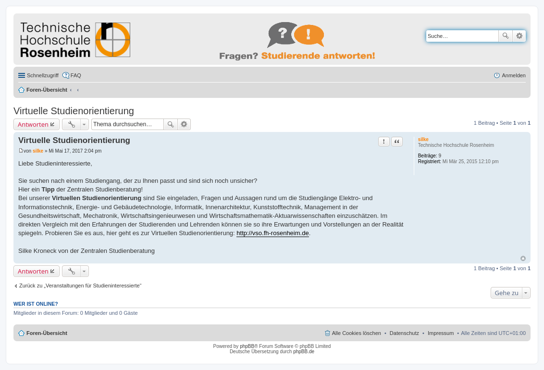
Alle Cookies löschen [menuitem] (356, 333)
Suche (505, 36)
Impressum (441, 333)
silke (423, 139)
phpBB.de (303, 351)
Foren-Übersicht (46, 90)
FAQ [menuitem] (76, 75)
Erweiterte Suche (519, 36)
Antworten (33, 124)
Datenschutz (404, 333)
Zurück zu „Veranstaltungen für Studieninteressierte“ (80, 285)
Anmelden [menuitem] (514, 75)
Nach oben (523, 258)
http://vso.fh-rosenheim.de (272, 233)
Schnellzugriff (43, 75)
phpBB (247, 346)
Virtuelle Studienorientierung (73, 111)
